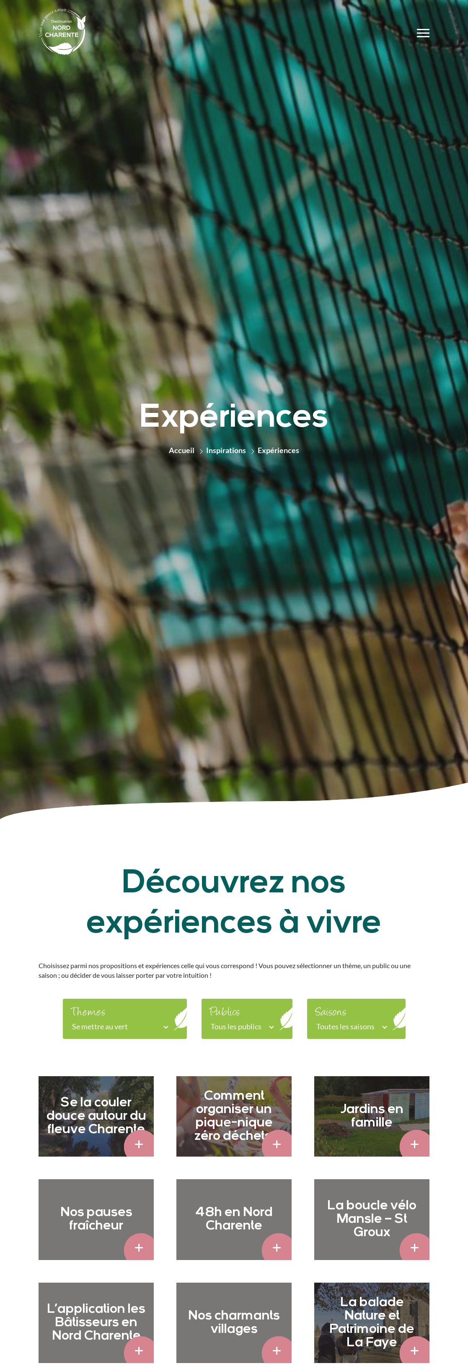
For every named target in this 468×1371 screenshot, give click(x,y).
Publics (225, 1013)
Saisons (330, 1013)
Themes (88, 1013)
